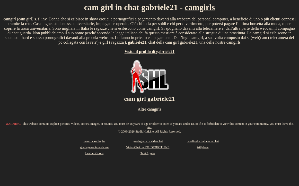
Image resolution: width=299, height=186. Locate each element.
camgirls (200, 7)
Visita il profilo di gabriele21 (150, 51)
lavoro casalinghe (94, 141)
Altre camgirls (149, 109)
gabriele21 (137, 42)
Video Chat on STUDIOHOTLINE (147, 147)
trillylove (202, 147)
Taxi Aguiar (147, 153)
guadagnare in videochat (148, 141)
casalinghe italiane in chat (203, 141)
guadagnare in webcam (94, 147)
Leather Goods (94, 153)
